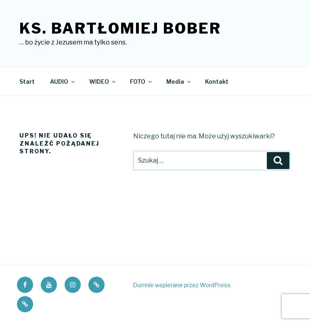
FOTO (141, 81)
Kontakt (216, 81)
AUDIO (63, 81)
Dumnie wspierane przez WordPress (181, 285)
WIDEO (103, 81)
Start (27, 81)
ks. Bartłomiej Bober (120, 28)
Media (179, 81)
